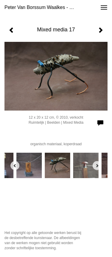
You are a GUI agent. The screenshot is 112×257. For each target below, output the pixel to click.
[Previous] (14, 165)
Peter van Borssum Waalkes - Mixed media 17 (42, 7)
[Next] (97, 165)
